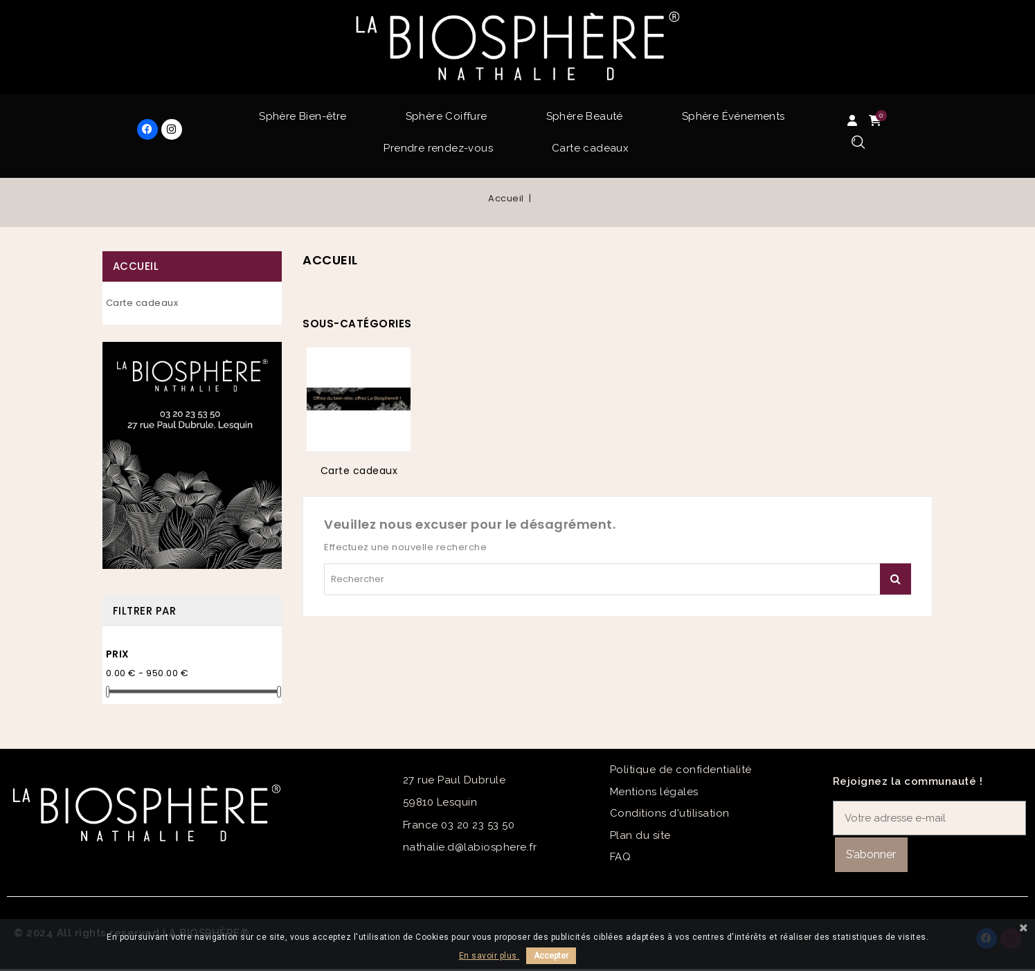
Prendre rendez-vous (438, 148)
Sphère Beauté (584, 116)
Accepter (551, 956)
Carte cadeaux (590, 148)
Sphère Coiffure (446, 116)
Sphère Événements (733, 116)
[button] (858, 143)
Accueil (136, 266)
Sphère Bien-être (302, 116)
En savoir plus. (489, 956)
